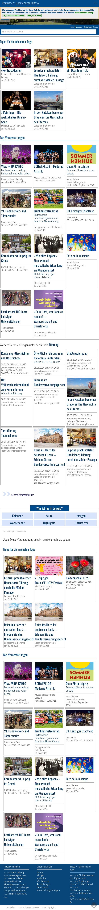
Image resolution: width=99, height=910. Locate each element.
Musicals (11, 894)
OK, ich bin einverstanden (13, 15)
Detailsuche (42, 887)
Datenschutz (23, 907)
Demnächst (7, 873)
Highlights (6, 876)
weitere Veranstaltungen (18, 494)
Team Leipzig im (49, 907)
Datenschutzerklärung (84, 13)
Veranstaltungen (9, 531)
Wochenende (11, 879)
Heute (5, 897)
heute (72, 27)
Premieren (12, 888)
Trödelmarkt (21, 893)
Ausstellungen (22, 887)
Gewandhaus (8, 882)
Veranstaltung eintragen (48, 890)
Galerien (19, 878)
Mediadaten (11, 907)
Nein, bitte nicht (34, 15)
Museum (8, 884)
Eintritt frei (17, 881)
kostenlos (41, 878)
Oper (24, 885)
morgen (79, 27)
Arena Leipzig (17, 872)
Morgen (15, 885)
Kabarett (20, 885)
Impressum (35, 907)
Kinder (7, 887)
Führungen (7, 891)
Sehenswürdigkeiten (15, 876)
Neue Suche (21, 531)
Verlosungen (17, 890)
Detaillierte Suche (91, 27)
